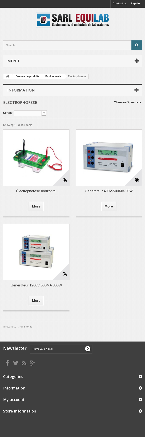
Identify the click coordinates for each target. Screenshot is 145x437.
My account (13, 399)
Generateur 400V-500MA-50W (109, 191)
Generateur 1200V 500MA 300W (36, 285)
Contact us (120, 3)
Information (21, 90)
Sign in (135, 3)
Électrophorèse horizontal (36, 191)
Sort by (8, 112)
